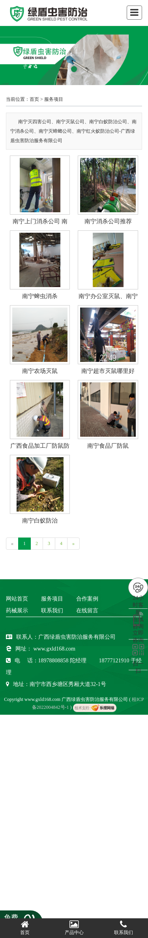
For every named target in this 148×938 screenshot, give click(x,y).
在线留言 (87, 611)
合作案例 (87, 599)
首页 (34, 99)
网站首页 (17, 599)
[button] (74, 69)
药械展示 (17, 611)
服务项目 (53, 99)
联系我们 (52, 611)
